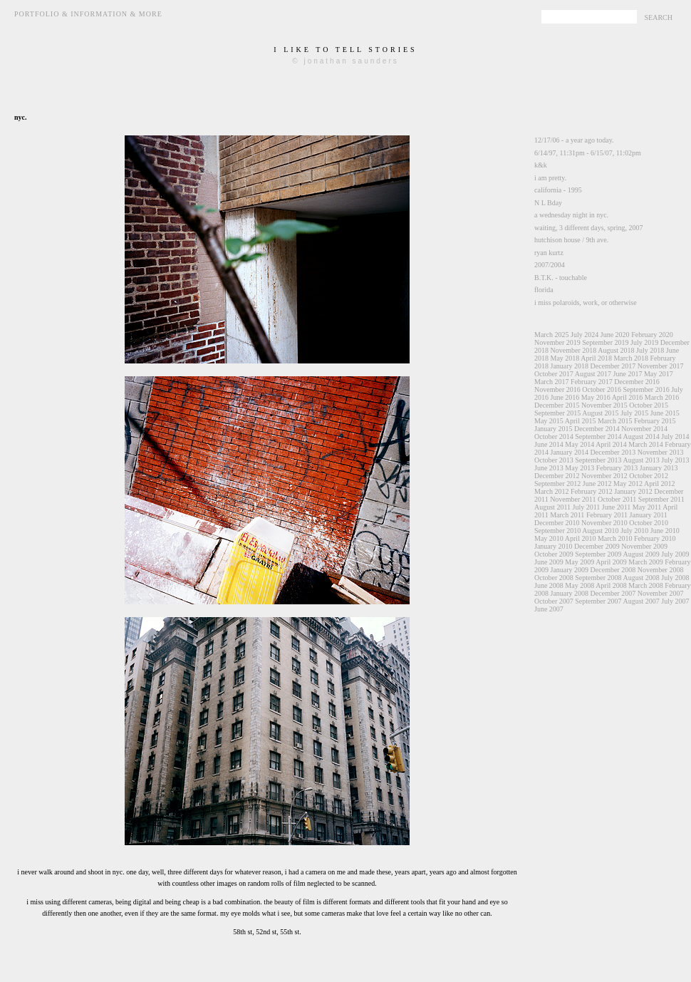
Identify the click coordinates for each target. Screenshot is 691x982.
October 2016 (601, 389)
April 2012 (659, 483)
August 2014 (641, 436)
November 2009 (644, 546)
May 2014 (579, 444)
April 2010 (580, 538)
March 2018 (630, 358)
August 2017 (593, 374)
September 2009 (598, 554)
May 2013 (579, 468)
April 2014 (611, 444)
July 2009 (675, 554)
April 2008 (611, 585)
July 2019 (644, 342)
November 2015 (604, 405)
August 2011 (552, 507)
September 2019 (605, 342)
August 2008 (641, 578)
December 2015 (557, 405)
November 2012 (604, 476)
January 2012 (633, 491)
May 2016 (596, 397)
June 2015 (665, 413)
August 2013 (641, 460)
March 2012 (551, 491)
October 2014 (553, 436)
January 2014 (570, 452)
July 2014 (675, 436)
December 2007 (613, 593)
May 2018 (565, 358)
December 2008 (613, 570)
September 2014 (598, 436)
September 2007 (598, 601)
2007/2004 (549, 265)
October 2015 (648, 405)
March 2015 (615, 421)
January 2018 (570, 366)
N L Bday (548, 203)
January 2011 (648, 515)
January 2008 (570, 593)
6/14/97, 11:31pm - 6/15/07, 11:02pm (587, 153)
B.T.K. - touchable (560, 277)
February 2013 (617, 468)
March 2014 (645, 444)
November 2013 (661, 452)
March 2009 (645, 562)
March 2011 (567, 515)
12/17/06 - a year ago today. (574, 140)
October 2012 (648, 476)
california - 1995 (558, 190)
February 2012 (592, 491)
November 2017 (661, 366)
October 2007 (553, 601)
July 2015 (634, 413)
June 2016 (565, 397)
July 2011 (587, 507)
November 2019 (557, 342)
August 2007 (641, 601)
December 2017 (613, 366)
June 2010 (665, 530)
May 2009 (579, 562)
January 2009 (570, 570)
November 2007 (661, 593)
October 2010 (648, 523)
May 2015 (548, 421)
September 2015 (557, 413)
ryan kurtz (548, 253)
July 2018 (650, 350)
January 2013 (659, 468)
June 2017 (628, 374)
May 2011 (647, 507)
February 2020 (652, 334)
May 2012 (628, 483)
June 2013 (548, 468)
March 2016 (662, 397)
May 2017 (658, 374)
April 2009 (611, 562)
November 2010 (604, 523)
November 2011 (573, 499)
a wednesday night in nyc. (571, 215)
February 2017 (592, 382)
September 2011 (661, 499)
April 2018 (596, 358)
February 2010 (655, 538)
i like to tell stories (345, 49)
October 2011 (617, 499)
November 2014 (644, 429)
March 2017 (551, 382)
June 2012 (597, 483)
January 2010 (553, 546)
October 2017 (553, 374)
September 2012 (557, 483)
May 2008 (579, 585)
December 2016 (637, 382)
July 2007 (675, 601)
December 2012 (557, 476)
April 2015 (580, 421)
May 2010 (548, 538)
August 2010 (600, 530)
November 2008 (661, 570)
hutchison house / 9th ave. (571, 240)
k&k (540, 165)
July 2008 (675, 578)
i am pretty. (550, 178)
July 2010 (634, 530)
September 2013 (598, 460)
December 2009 (597, 546)
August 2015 (600, 413)
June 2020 (615, 334)
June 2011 (616, 507)
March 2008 (645, 585)
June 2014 (548, 444)
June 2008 (548, 585)
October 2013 (553, 460)
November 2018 (574, 350)
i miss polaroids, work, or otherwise (585, 302)
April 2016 (627, 397)
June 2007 (548, 609)
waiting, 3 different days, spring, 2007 (588, 228)
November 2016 (557, 389)
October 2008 (553, 578)
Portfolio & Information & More (88, 14)
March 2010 (615, 538)
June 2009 (548, 562)
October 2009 (553, 554)
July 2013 (675, 460)
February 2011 (607, 515)
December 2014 (597, 429)
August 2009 (641, 554)
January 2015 (553, 429)
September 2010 (557, 530)
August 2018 (616, 350)
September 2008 (598, 578)
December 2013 (613, 452)
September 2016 (646, 389)
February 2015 (655, 421)
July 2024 (584, 334)
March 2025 (551, 334)
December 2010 (557, 523)
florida (544, 290)
